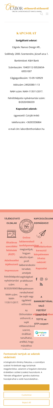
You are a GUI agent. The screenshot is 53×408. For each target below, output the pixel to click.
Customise (27, 395)
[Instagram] (41, 279)
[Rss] (41, 284)
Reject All (26, 402)
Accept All (26, 387)
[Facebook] (36, 279)
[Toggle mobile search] (41, 13)
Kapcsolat (41, 268)
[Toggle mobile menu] (47, 13)
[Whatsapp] (46, 279)
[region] (26, 379)
